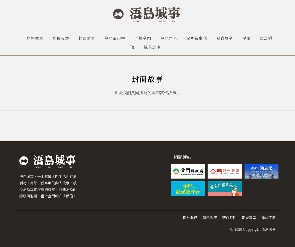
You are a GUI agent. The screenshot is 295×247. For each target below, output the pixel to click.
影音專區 (249, 217)
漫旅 (246, 38)
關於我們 (190, 217)
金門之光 (168, 38)
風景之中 (152, 47)
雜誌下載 (268, 217)
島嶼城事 (35, 38)
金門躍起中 (114, 38)
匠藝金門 (143, 38)
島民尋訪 (61, 38)
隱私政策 (210, 217)
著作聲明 (229, 217)
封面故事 (87, 38)
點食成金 (224, 38)
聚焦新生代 (196, 38)
